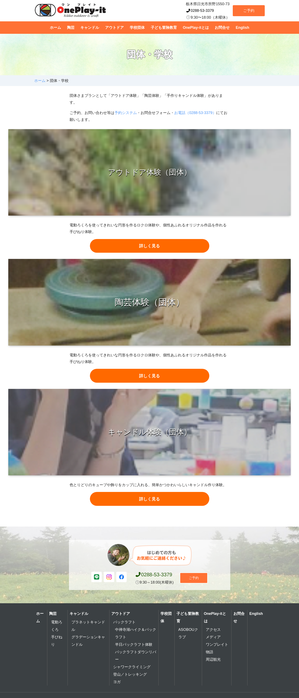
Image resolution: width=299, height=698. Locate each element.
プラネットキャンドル (88, 634)
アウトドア (114, 27)
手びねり (56, 649)
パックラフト (124, 630)
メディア (213, 645)
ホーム (55, 27)
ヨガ (117, 690)
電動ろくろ (56, 634)
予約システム (125, 113)
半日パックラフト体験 (133, 653)
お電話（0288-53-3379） (195, 113)
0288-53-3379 (200, 10)
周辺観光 (213, 667)
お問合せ (222, 27)
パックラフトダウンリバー (135, 664)
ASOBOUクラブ (188, 641)
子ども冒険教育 (164, 27)
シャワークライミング (132, 675)
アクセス (213, 638)
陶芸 (71, 27)
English (242, 27)
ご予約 (248, 10)
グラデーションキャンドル (88, 649)
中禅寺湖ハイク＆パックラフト (135, 641)
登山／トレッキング (130, 682)
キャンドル (89, 27)
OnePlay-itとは (196, 27)
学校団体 (137, 27)
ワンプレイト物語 (217, 656)
